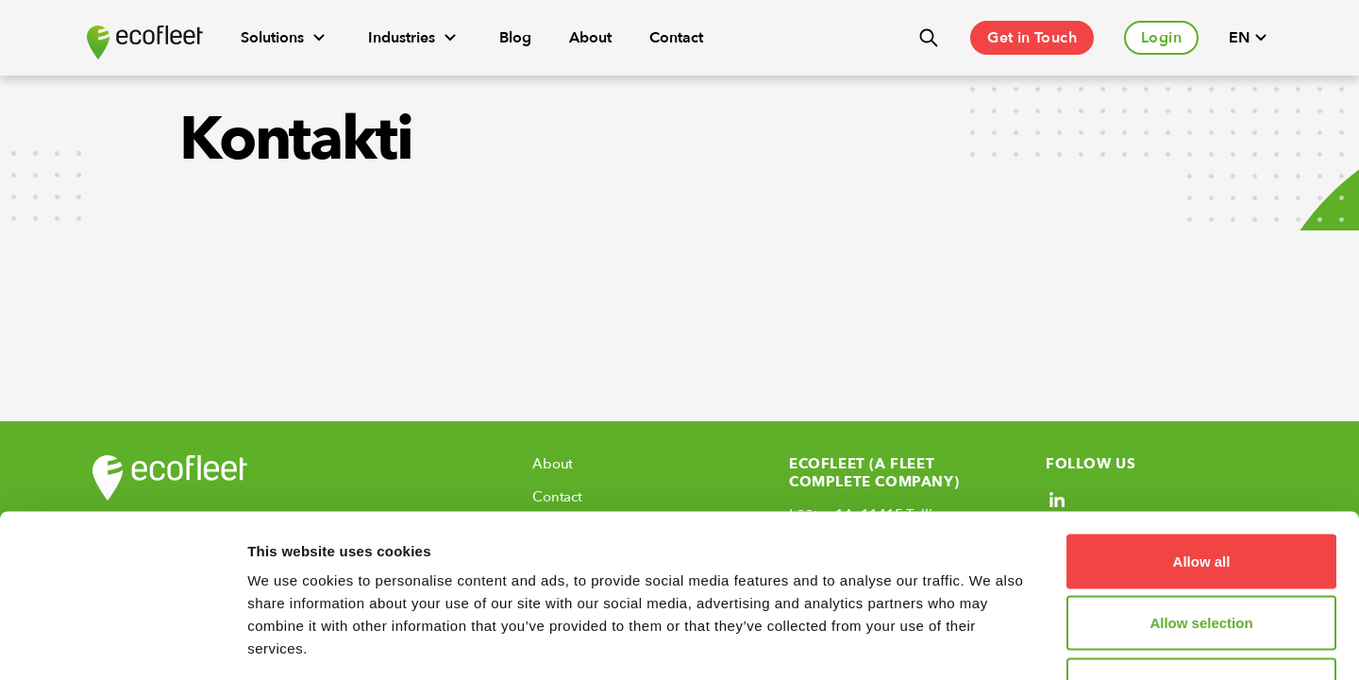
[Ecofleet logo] (145, 43)
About (590, 37)
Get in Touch (1032, 37)
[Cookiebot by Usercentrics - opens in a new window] (122, 643)
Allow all (1202, 432)
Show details (990, 643)
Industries (414, 37)
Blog (515, 37)
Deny (1201, 556)
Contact (676, 37)
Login (1161, 37)
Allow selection (1200, 494)
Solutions (285, 37)
